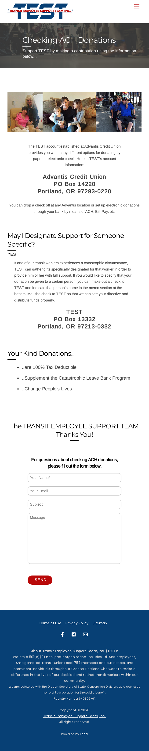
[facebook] (62, 634)
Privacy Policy (76, 623)
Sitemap (100, 623)
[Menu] (137, 6)
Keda (84, 734)
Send (40, 580)
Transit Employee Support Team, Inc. (74, 716)
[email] (85, 634)
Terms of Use (50, 623)
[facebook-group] (74, 634)
